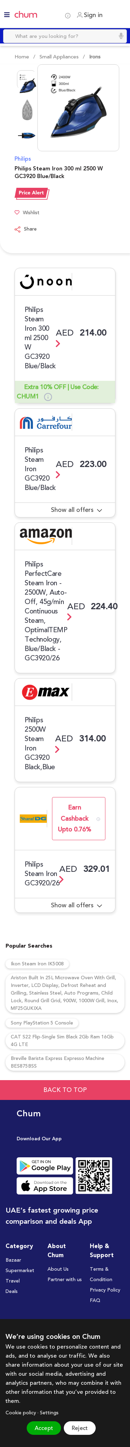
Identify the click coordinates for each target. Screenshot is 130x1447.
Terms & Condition (101, 1274)
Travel (13, 1281)
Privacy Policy (105, 1290)
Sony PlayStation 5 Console (42, 1023)
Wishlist (27, 213)
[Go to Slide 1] (26, 79)
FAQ (95, 1300)
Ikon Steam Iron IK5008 (37, 964)
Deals (12, 1291)
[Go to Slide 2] (26, 105)
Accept (44, 1428)
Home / (25, 57)
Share (26, 229)
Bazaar (13, 1260)
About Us (58, 1269)
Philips (23, 159)
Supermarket (20, 1271)
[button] (69, 107)
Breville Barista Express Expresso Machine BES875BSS (57, 1062)
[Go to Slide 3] (26, 131)
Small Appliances (59, 57)
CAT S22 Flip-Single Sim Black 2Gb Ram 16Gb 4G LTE (62, 1040)
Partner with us (64, 1280)
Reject (80, 1428)
